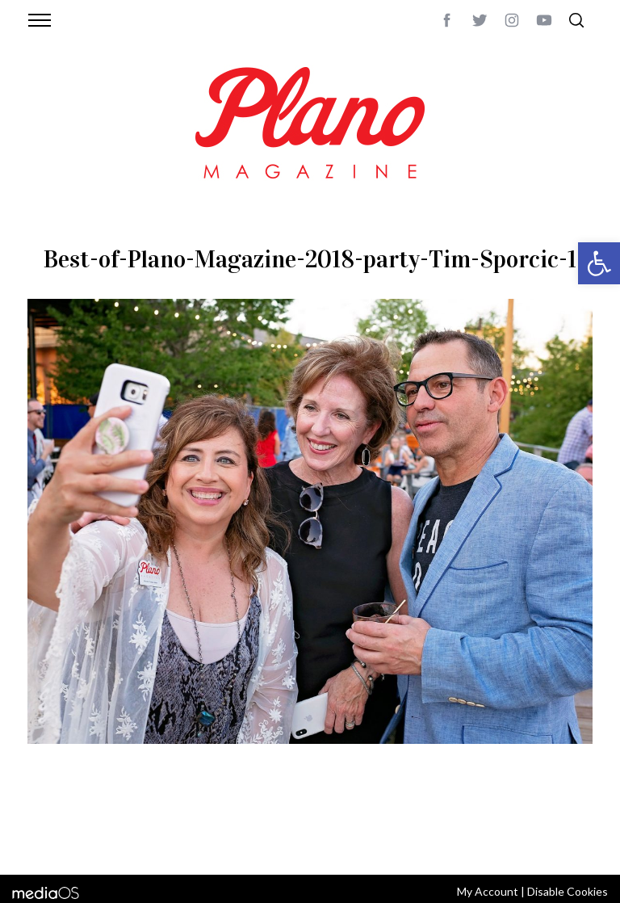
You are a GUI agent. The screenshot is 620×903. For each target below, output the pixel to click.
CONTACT (92, 821)
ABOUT (44, 821)
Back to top (562, 821)
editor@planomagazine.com (104, 840)
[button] (599, 263)
